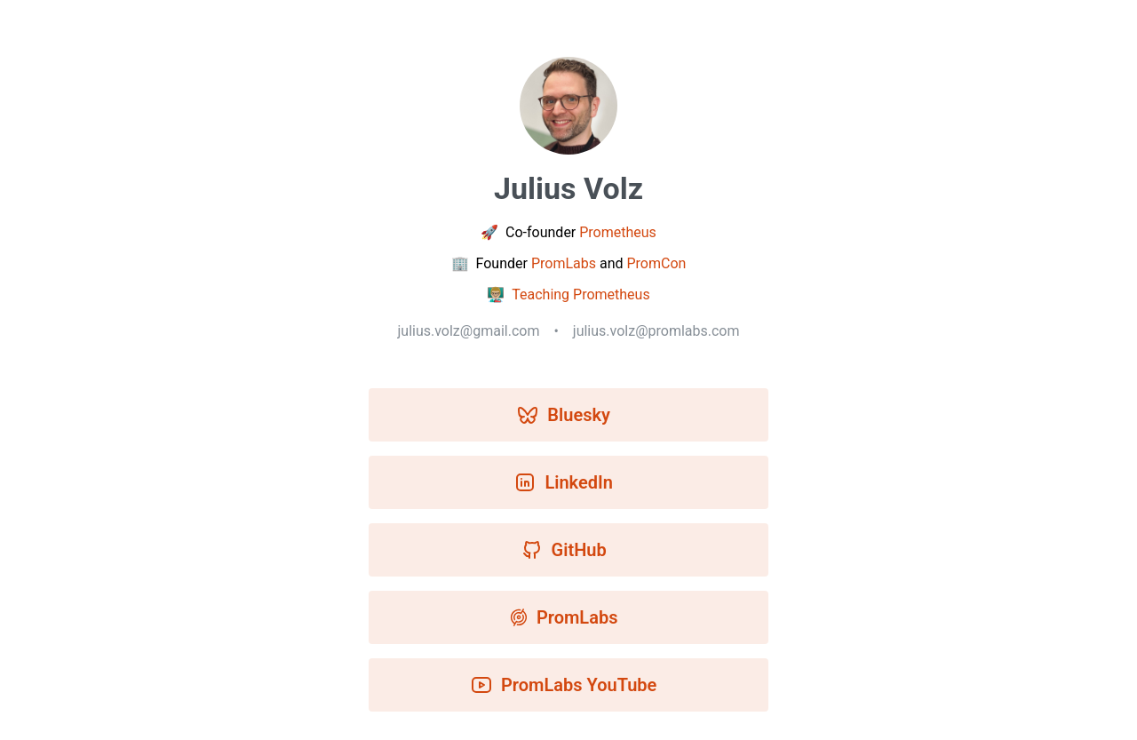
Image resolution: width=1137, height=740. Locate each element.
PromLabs (563, 263)
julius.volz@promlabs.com (656, 330)
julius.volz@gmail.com (468, 330)
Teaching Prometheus (580, 294)
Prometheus (617, 232)
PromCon (656, 263)
